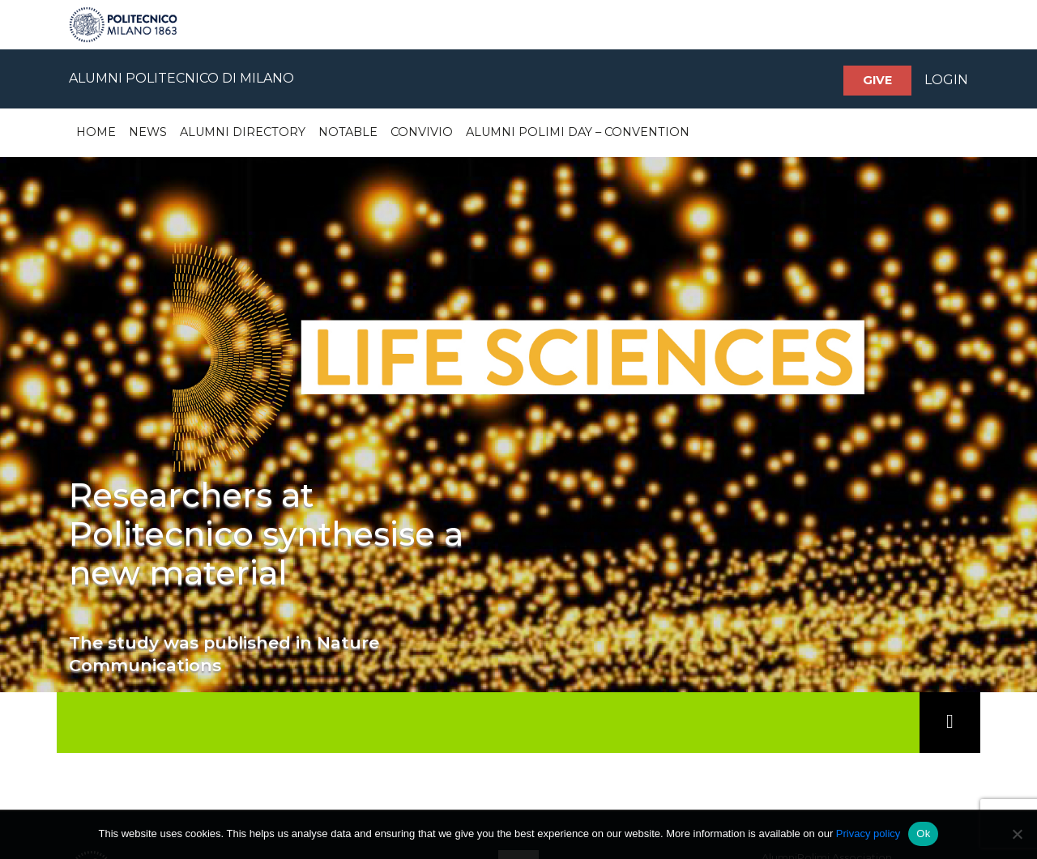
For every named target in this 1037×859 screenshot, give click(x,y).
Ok (923, 833)
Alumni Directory (242, 132)
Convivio (421, 132)
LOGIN (946, 79)
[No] (1017, 834)
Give (877, 80)
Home (96, 132)
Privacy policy (868, 833)
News (148, 132)
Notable (348, 132)
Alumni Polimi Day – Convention (577, 132)
